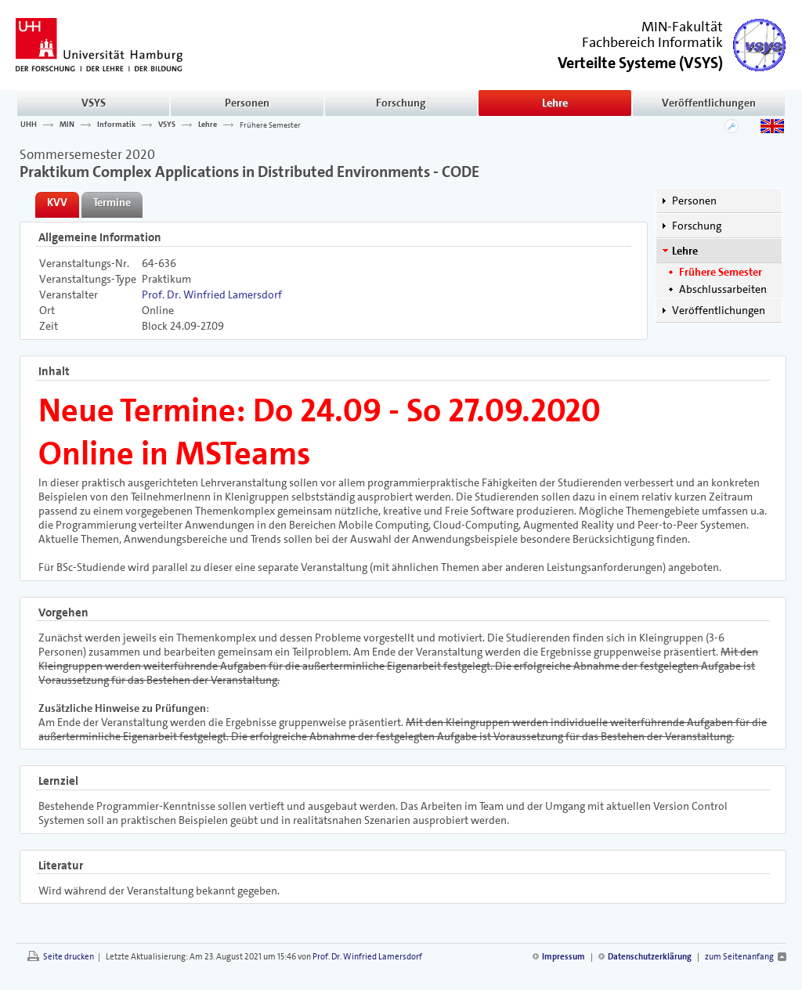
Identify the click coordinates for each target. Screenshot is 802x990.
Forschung (401, 103)
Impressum (563, 957)
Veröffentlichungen (709, 103)
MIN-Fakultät (682, 26)
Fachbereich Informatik (652, 42)
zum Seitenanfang (739, 957)
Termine (112, 202)
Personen (247, 103)
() (640, 61)
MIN (67, 124)
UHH (28, 124)
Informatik (116, 124)
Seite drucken (68, 957)
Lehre (555, 103)
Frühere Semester (270, 124)
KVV (57, 202)
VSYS (93, 103)
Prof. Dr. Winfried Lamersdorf (212, 294)
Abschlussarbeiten (723, 289)
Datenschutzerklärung (650, 957)
